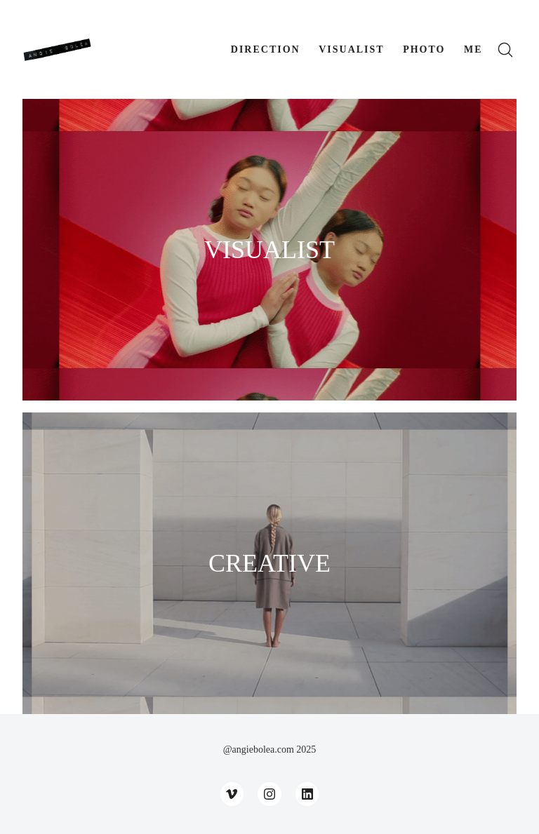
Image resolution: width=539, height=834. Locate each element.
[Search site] (505, 50)
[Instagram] (269, 794)
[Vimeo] (232, 794)
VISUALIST (269, 250)
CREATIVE (269, 563)
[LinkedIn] (307, 794)
